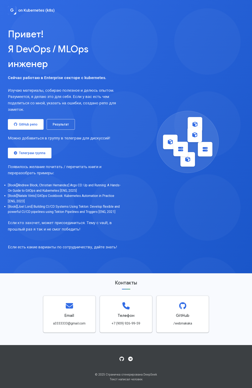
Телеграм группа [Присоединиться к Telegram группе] (29, 153)
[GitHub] (121, 359)
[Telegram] (130, 359)
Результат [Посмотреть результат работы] (61, 124)
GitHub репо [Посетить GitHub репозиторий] (26, 124)
